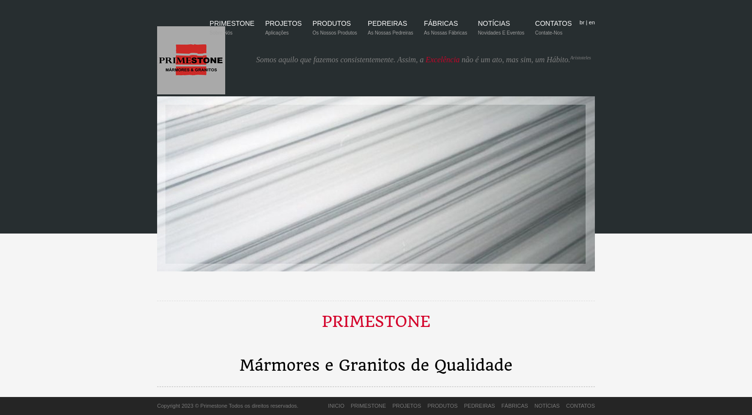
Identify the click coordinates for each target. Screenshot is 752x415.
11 (431, 290)
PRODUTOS (334, 31)
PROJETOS (283, 31)
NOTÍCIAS (501, 31)
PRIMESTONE (232, 31)
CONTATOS (553, 31)
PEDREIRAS (390, 31)
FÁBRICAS (445, 31)
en (592, 22)
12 (443, 290)
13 (455, 290)
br (581, 22)
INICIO (336, 406)
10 (418, 290)
